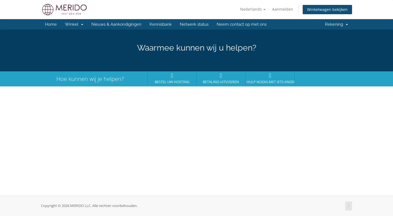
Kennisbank (161, 24)
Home (51, 24)
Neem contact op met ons (242, 24)
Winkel (74, 24)
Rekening (336, 24)
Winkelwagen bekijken (327, 9)
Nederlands (253, 9)
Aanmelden (282, 9)
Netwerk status (194, 24)
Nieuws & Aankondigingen (116, 24)
